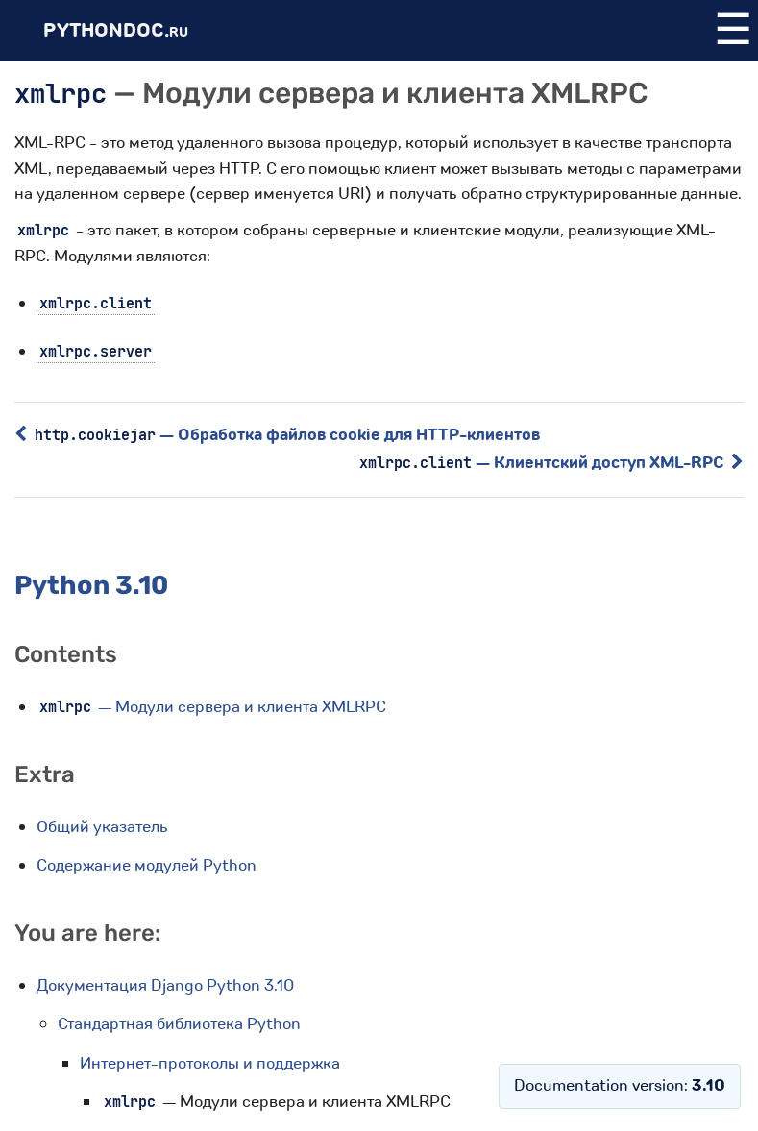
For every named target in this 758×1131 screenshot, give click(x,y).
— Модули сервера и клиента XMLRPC (211, 707)
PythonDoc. (115, 30)
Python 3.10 (91, 585)
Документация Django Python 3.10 (165, 985)
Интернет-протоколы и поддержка (210, 1063)
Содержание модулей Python (147, 865)
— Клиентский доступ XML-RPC (551, 463)
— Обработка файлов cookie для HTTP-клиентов (277, 435)
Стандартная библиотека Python (179, 1024)
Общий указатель (102, 827)
